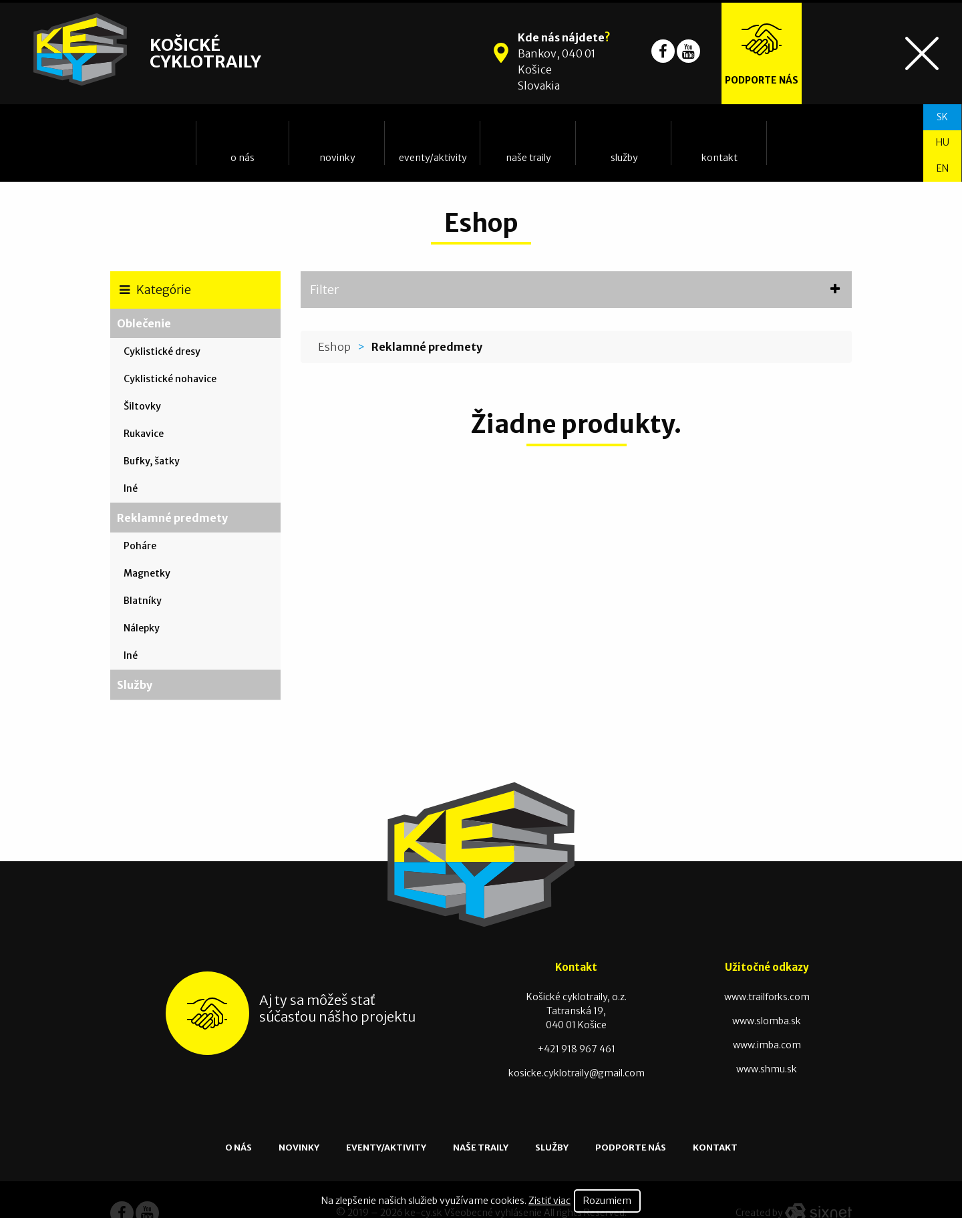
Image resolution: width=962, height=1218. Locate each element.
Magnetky (147, 573)
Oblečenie (144, 323)
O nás (242, 158)
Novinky (337, 158)
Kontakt (719, 158)
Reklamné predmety (172, 517)
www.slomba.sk (766, 1021)
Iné (131, 488)
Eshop (334, 346)
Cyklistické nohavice (170, 379)
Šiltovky (142, 406)
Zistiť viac (549, 1201)
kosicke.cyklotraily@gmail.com (576, 1073)
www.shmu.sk (766, 1069)
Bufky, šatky (152, 461)
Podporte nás (630, 1147)
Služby (624, 158)
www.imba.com (767, 1045)
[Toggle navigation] (922, 53)
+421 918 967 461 (576, 1049)
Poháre (140, 546)
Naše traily (528, 158)
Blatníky (143, 601)
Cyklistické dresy (162, 351)
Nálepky (142, 628)
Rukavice (144, 434)
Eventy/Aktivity (433, 158)
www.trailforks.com (767, 997)
